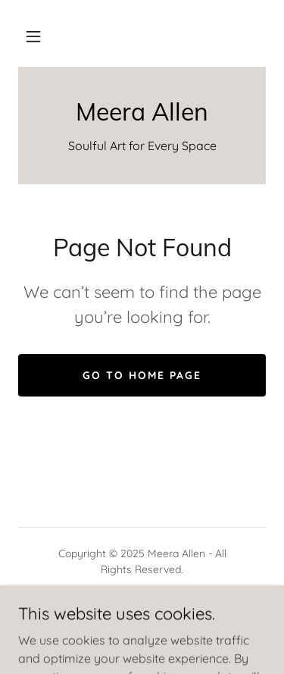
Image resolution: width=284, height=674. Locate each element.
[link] (142, 111)
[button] (33, 36)
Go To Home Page (142, 375)
